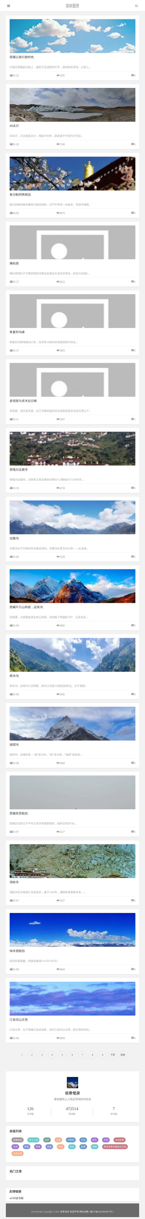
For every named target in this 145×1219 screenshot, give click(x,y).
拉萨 (47, 1140)
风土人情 (33, 1140)
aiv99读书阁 (16, 1198)
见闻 (15, 1146)
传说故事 (119, 1140)
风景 (106, 1140)
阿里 (26, 1146)
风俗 (72, 1146)
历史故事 (17, 1153)
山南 (58, 1140)
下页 (112, 1054)
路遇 (83, 1146)
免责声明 (74, 1211)
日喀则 (70, 1140)
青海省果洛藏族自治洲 (115, 1146)
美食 (60, 1146)
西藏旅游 (17, 1140)
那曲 (94, 1146)
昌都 (49, 1146)
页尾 (122, 1054)
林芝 (94, 1140)
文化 (83, 1140)
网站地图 (84, 1211)
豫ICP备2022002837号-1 (102, 1211)
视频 (38, 1146)
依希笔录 (64, 1211)
